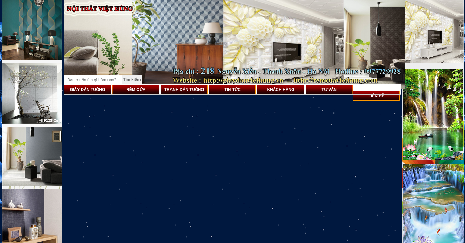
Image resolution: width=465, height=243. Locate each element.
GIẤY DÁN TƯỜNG (87, 89)
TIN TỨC (232, 89)
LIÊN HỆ (376, 95)
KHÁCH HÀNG (280, 89)
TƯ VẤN (329, 89)
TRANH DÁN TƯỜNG (184, 89)
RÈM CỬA (135, 89)
